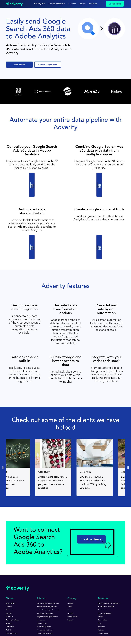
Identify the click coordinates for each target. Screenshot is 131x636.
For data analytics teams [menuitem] (45, 595)
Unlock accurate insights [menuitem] (45, 575)
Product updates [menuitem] (103, 595)
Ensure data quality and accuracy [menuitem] (48, 572)
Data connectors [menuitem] (11, 595)
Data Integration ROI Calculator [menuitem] (108, 565)
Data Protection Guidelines (52, 623)
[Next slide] (128, 430)
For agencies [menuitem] (41, 582)
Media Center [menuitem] (72, 579)
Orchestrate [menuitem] (10, 572)
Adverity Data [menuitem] (10, 565)
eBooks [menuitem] (100, 579)
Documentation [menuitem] (103, 599)
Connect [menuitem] (9, 569)
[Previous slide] (3, 430)
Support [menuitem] (70, 582)
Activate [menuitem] (9, 592)
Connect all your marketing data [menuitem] (48, 565)
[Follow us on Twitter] (26, 612)
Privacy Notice (29, 623)
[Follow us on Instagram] (32, 612)
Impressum (30, 625)
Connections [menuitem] (102, 572)
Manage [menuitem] (9, 575)
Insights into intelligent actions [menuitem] (47, 579)
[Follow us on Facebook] (20, 612)
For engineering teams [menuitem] (44, 592)
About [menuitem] (69, 569)
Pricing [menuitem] (8, 602)
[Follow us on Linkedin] (7, 612)
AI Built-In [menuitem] (9, 579)
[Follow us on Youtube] (14, 612)
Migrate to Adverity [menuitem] (104, 575)
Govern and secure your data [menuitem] (47, 569)
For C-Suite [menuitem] (41, 599)
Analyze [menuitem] (9, 585)
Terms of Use (10, 623)
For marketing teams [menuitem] (44, 589)
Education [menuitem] (101, 589)
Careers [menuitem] (70, 572)
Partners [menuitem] (70, 575)
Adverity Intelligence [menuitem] (13, 582)
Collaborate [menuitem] (10, 589)
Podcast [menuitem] (100, 592)
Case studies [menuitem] (102, 582)
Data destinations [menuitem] (12, 599)
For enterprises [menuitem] (42, 585)
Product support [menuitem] (103, 602)
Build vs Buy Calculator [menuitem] (106, 569)
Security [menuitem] (70, 565)
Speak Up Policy (11, 625)
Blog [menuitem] (99, 585)
